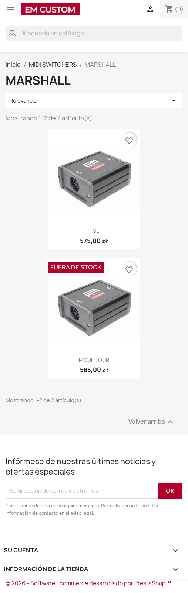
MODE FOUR (94, 359)
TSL (94, 230)
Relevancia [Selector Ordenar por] (94, 100)
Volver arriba (151, 421)
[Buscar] (94, 33)
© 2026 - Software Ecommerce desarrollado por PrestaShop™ (88, 583)
